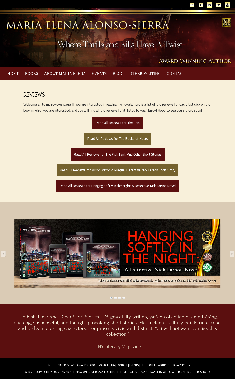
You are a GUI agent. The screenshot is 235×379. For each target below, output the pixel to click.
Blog (118, 74)
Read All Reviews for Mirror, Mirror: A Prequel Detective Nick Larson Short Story (117, 170)
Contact (176, 74)
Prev (4, 253)
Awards (82, 365)
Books (31, 74)
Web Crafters (172, 371)
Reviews (69, 365)
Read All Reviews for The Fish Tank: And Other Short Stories (117, 154)
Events (99, 74)
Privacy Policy (181, 365)
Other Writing (145, 74)
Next (230, 253)
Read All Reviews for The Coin (118, 123)
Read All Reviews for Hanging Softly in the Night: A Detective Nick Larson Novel (118, 185)
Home (13, 74)
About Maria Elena (65, 74)
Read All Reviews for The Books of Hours (117, 138)
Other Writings (159, 365)
